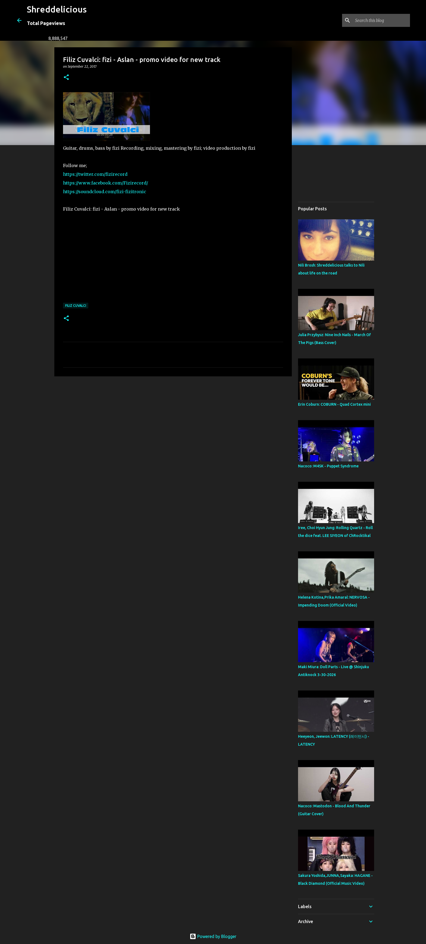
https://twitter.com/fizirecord (95, 174)
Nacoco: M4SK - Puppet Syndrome (328, 466)
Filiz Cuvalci (75, 305)
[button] (66, 77)
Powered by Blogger (213, 936)
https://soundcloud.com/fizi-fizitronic (104, 191)
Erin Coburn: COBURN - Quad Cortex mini (334, 404)
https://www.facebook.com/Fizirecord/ (105, 183)
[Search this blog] (381, 20)
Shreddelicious (57, 9)
